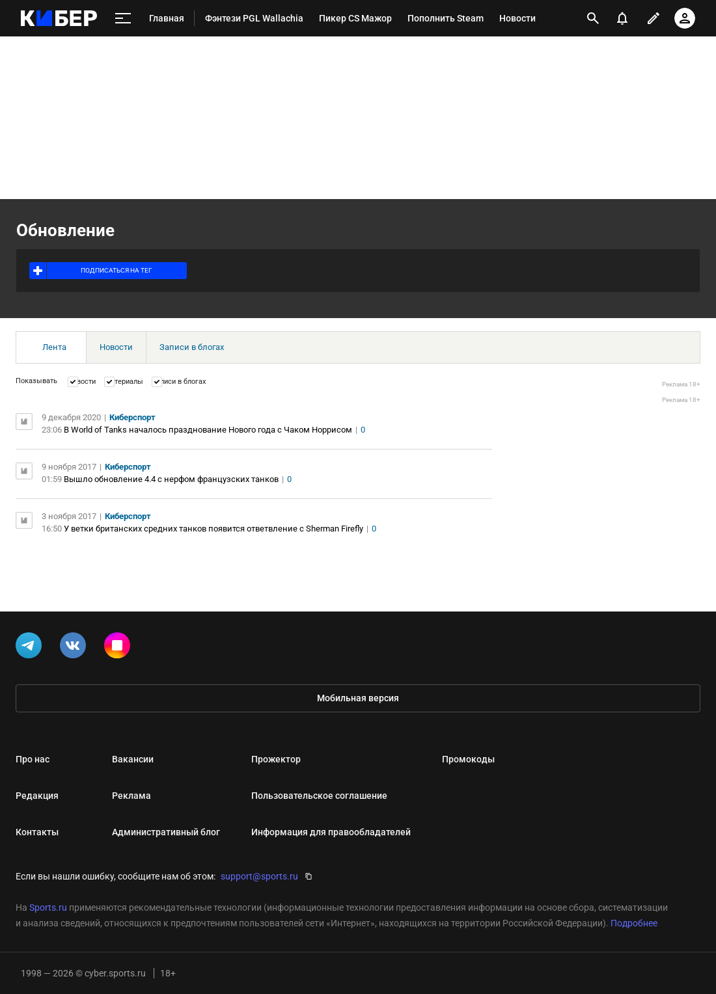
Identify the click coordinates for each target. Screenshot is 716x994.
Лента (54, 347)
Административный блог (166, 832)
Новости (116, 347)
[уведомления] (622, 18)
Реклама (131, 795)
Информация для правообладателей (331, 832)
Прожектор (276, 759)
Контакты (37, 832)
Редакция (37, 795)
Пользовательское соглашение (319, 795)
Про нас (32, 759)
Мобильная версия (358, 698)
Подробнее (634, 923)
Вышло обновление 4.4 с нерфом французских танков (171, 479)
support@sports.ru (259, 876)
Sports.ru (48, 907)
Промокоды (468, 759)
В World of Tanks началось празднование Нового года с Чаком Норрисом (208, 430)
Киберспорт (132, 417)
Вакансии (133, 759)
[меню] (123, 18)
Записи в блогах (191, 347)
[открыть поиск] (593, 18)
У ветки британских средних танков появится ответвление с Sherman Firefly (213, 528)
